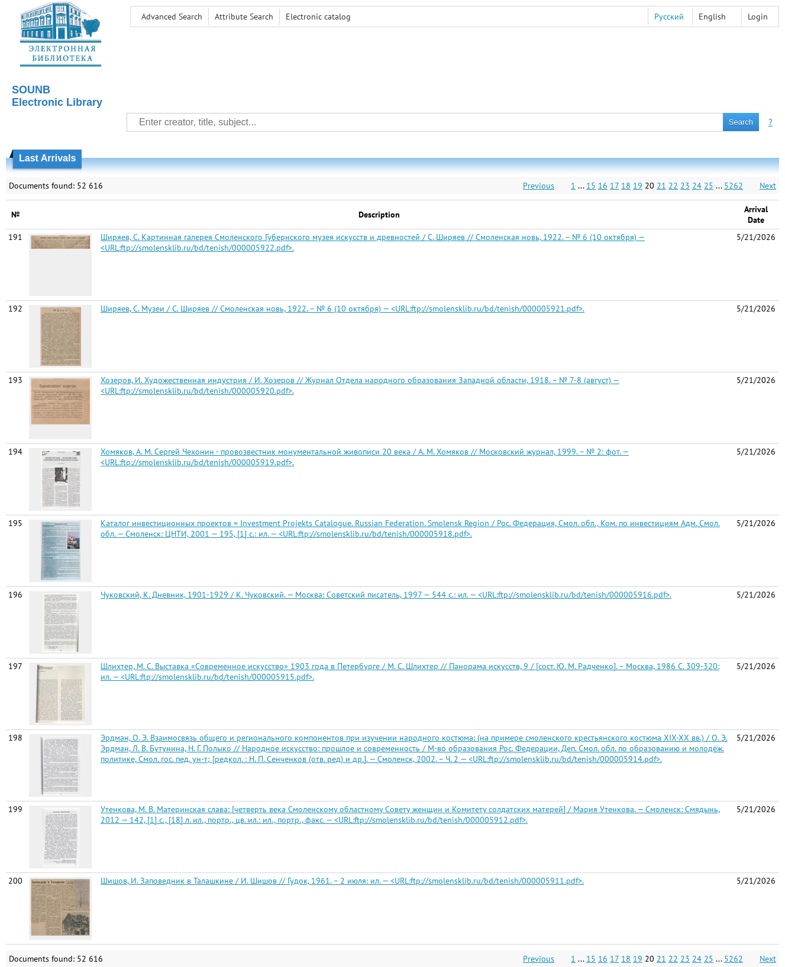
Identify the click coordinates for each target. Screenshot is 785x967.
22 (673, 185)
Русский (669, 16)
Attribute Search (244, 16)
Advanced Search (171, 16)
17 (614, 185)
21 (661, 185)
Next (768, 185)
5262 (733, 185)
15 (591, 185)
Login (758, 16)
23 (685, 185)
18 (626, 185)
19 (637, 185)
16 (603, 185)
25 (708, 185)
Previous (538, 185)
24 (697, 185)
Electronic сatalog (318, 16)
